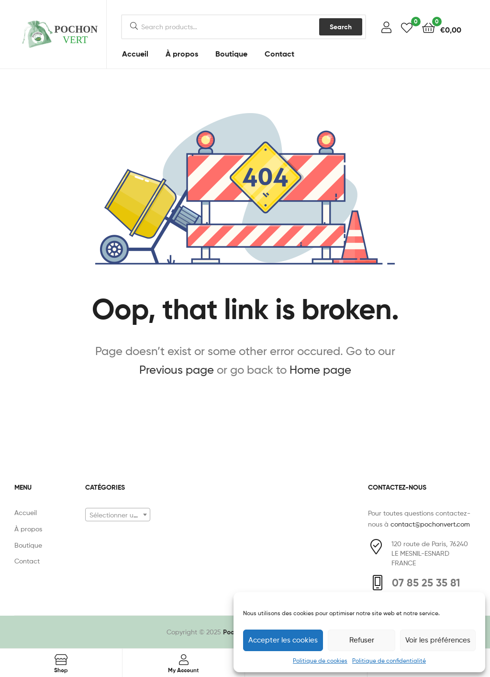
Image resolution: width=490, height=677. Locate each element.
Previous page (176, 370)
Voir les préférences (437, 640)
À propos (182, 53)
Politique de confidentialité (389, 660)
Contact (279, 53)
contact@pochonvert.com (430, 524)
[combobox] (118, 514)
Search (341, 27)
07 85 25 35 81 (426, 582)
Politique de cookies (320, 660)
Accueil (135, 53)
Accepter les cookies (283, 640)
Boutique (231, 53)
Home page (320, 370)
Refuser (361, 640)
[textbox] (118, 515)
